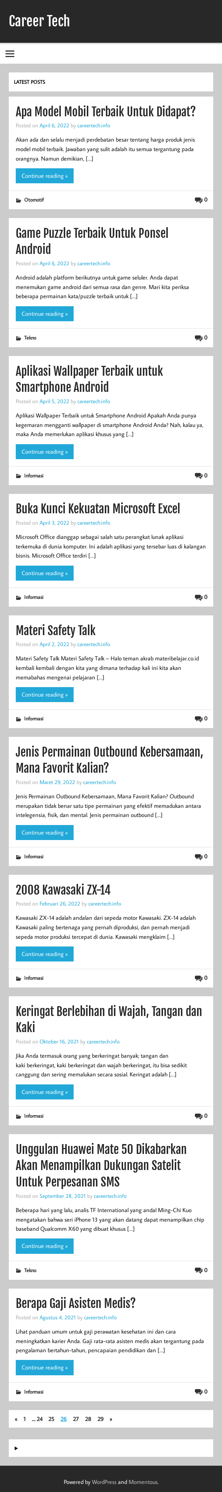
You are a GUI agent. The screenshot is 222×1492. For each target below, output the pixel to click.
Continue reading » (45, 175)
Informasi (33, 475)
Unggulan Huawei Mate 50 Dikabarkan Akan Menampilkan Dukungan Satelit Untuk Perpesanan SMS (101, 1166)
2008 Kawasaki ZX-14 (63, 890)
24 (39, 1419)
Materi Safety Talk (56, 630)
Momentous (143, 1481)
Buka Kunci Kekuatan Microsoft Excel (98, 509)
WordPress (104, 1481)
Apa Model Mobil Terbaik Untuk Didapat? (106, 112)
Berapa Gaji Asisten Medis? (76, 1303)
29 (100, 1419)
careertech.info (93, 125)
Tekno (30, 337)
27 (76, 1419)
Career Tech (39, 21)
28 (88, 1419)
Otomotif (34, 199)
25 (51, 1419)
